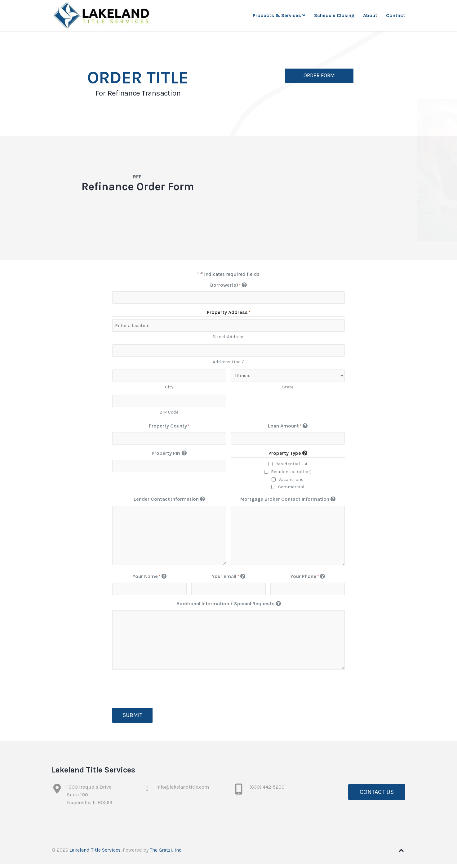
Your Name (149, 576)
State (288, 387)
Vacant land (291, 479)
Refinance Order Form (138, 187)
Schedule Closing (334, 15)
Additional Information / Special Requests (228, 604)
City (169, 387)
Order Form (319, 76)
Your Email (228, 576)
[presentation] (159, 689)
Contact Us (377, 791)
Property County (169, 426)
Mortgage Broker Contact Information (287, 499)
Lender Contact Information (169, 499)
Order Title (138, 78)
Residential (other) (291, 471)
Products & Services (279, 15)
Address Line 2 (229, 362)
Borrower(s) (228, 285)
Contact (395, 15)
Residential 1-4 (291, 464)
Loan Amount (288, 426)
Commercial (291, 487)
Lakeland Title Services (95, 850)
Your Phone (307, 576)
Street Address (228, 336)
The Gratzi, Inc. (166, 850)
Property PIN (169, 453)
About (370, 15)
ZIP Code (169, 412)
